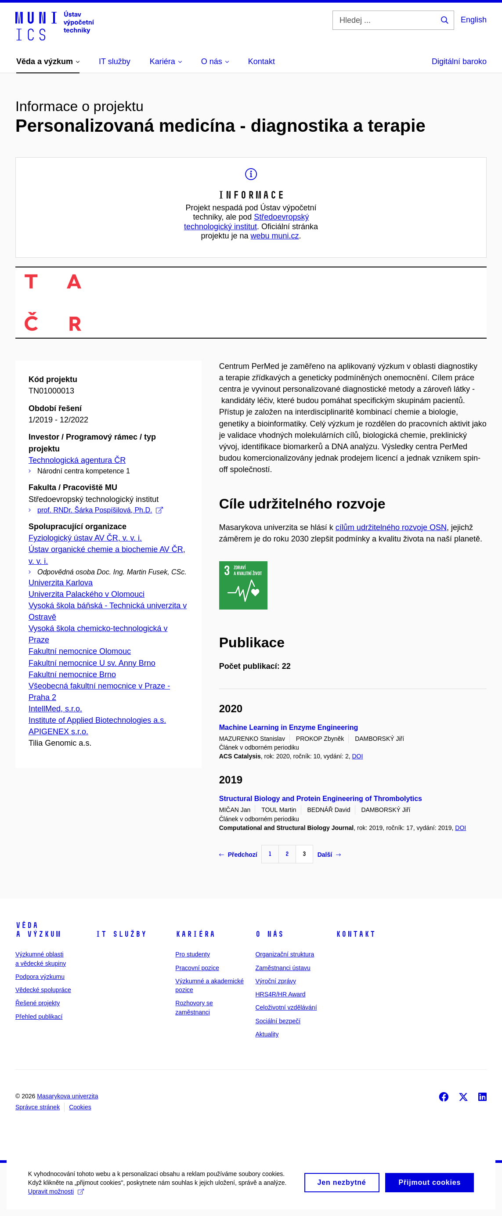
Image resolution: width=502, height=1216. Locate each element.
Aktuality (266, 1034)
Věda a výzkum (38, 929)
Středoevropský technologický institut (246, 222)
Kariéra (195, 934)
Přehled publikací (38, 1016)
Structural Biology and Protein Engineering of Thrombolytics (320, 798)
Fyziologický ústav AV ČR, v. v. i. (85, 538)
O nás (269, 934)
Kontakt (356, 934)
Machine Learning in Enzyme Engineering (288, 727)
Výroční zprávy (275, 981)
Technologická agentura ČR (77, 460)
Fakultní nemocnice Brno (72, 674)
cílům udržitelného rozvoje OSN (391, 527)
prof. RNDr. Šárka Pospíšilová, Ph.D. (100, 510)
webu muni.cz (275, 235)
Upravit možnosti (59, 1201)
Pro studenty (192, 954)
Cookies (80, 1107)
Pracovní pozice (197, 967)
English (474, 19)
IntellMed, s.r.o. (55, 708)
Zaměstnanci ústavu (282, 967)
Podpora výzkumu (40, 976)
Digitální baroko (459, 61)
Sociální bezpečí (277, 1021)
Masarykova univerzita (67, 1096)
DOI (357, 756)
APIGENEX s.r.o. (58, 731)
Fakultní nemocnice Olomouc (80, 651)
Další (329, 854)
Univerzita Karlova (61, 582)
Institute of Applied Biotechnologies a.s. (97, 720)
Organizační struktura (284, 954)
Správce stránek (37, 1107)
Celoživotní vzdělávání (286, 1007)
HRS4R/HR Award (280, 994)
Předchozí (238, 854)
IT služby (121, 934)
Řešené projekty (37, 1003)
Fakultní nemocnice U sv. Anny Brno (92, 663)
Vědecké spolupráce (43, 989)
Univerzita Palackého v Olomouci (86, 594)
